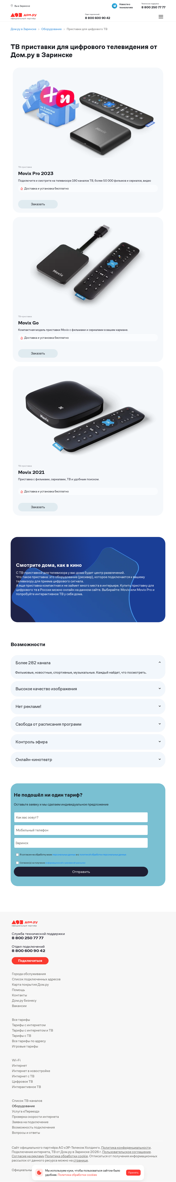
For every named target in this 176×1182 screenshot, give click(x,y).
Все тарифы (21, 1019)
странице (80, 1160)
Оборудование (23, 1106)
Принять (133, 1172)
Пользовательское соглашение (126, 1152)
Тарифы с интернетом (29, 1025)
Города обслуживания (29, 974)
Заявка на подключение (30, 1122)
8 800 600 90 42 (97, 18)
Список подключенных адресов (36, 979)
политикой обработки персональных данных (102, 854)
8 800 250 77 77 (27, 937)
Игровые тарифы (25, 1046)
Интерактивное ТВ (26, 1087)
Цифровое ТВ (22, 1081)
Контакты (19, 995)
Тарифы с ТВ (21, 1035)
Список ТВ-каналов (27, 1100)
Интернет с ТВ (23, 1076)
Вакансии (19, 1006)
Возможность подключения (33, 1127)
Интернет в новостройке (31, 1071)
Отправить (81, 871)
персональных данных (64, 854)
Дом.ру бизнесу (24, 1000)
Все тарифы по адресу (29, 1041)
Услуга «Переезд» (25, 1111)
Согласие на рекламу (28, 1156)
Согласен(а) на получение (52, 862)
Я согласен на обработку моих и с (73, 854)
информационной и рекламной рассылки (65, 862)
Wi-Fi (16, 1060)
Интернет (19, 1065)
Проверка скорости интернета (35, 1116)
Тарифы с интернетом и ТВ (32, 1030)
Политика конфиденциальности (126, 1147)
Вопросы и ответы (26, 1132)
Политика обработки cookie (66, 1156)
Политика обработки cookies (77, 1175)
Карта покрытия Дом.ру (30, 984)
